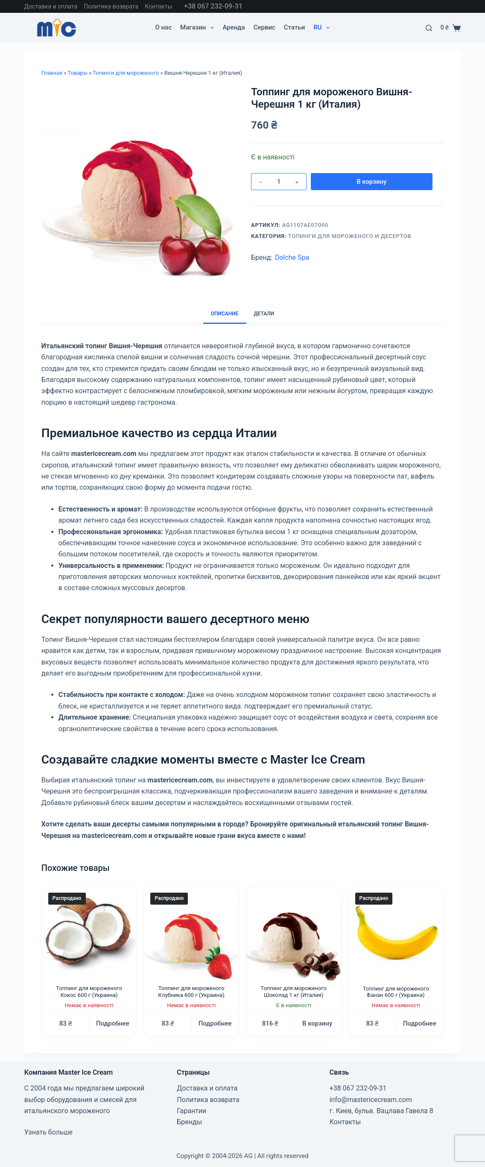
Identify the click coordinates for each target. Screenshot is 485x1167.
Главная (51, 73)
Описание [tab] (225, 314)
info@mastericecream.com (371, 1100)
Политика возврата (111, 6)
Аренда (233, 27)
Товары (78, 73)
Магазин (198, 28)
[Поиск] (429, 28)
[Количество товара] (279, 181)
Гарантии (191, 1111)
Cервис (264, 27)
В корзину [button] (317, 1023)
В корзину (349, 181)
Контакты (158, 6)
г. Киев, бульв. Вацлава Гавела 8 (381, 1111)
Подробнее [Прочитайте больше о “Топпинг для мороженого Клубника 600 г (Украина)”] (215, 1023)
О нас (163, 27)
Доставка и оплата (50, 6)
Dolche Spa (292, 257)
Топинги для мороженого (126, 73)
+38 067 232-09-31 (213, 6)
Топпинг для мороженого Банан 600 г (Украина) (396, 992)
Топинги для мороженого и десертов (350, 236)
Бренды (189, 1122)
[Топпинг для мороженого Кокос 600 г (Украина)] (89, 933)
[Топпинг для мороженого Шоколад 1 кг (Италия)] (293, 933)
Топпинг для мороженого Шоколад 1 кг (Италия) (293, 991)
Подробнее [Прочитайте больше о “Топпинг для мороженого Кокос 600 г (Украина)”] (112, 1023)
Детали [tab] (264, 314)
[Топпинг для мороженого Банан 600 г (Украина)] (396, 933)
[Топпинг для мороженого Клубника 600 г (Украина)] (191, 933)
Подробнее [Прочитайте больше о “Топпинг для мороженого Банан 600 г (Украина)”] (419, 1023)
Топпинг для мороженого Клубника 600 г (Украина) (191, 991)
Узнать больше (48, 1132)
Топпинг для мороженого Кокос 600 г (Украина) (89, 991)
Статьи (294, 27)
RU (323, 28)
